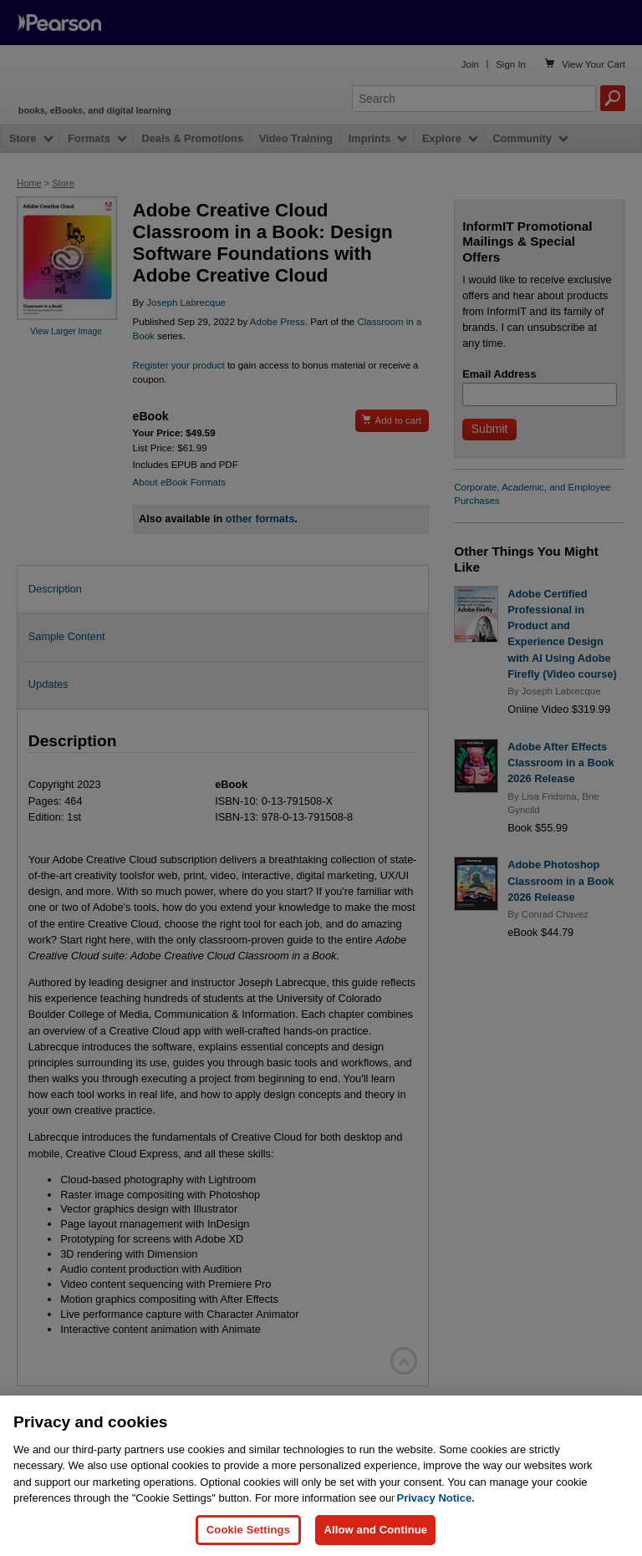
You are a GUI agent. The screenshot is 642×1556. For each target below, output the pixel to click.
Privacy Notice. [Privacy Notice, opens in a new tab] (436, 1498)
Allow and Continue (375, 1529)
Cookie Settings (248, 1529)
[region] (321, 1476)
